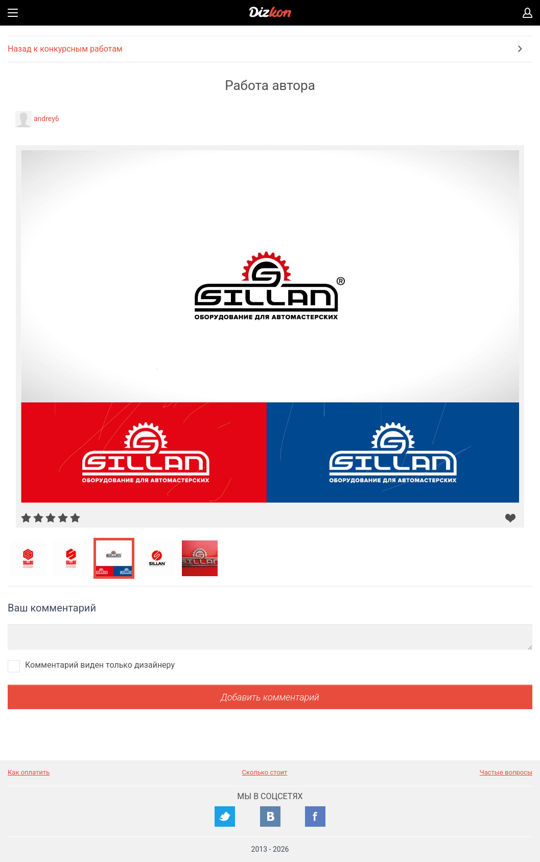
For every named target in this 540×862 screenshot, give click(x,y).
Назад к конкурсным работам (65, 49)
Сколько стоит (265, 772)
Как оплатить (29, 772)
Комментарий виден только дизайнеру (100, 665)
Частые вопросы (506, 772)
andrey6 (46, 119)
